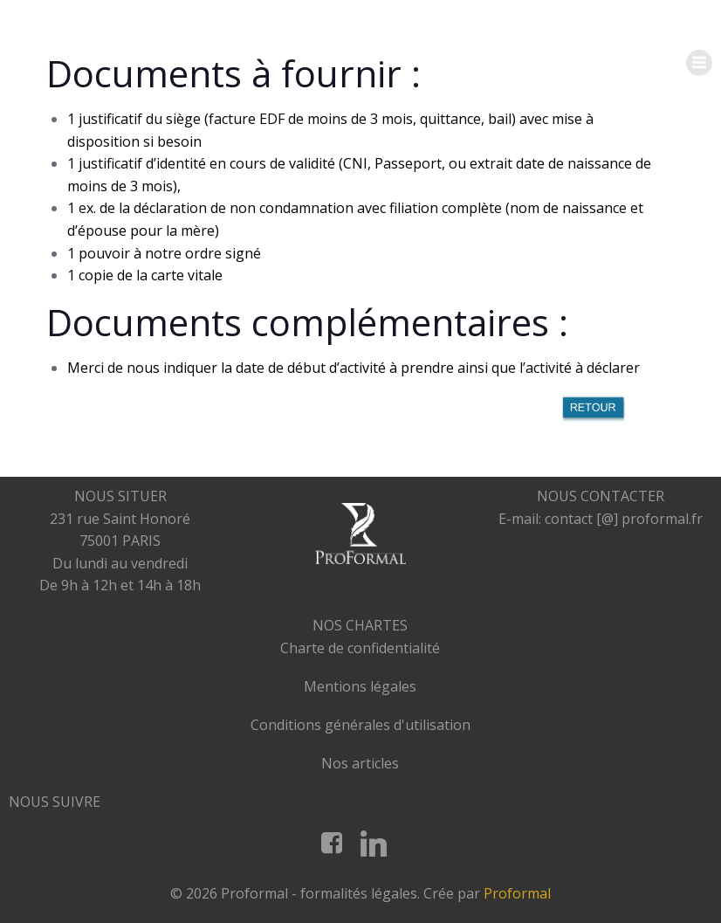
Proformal (517, 893)
